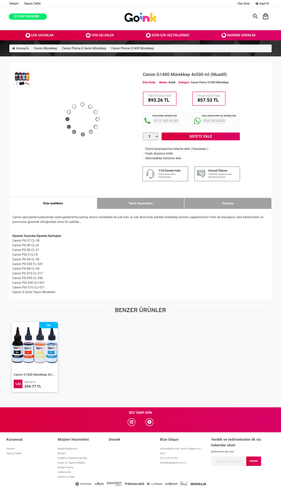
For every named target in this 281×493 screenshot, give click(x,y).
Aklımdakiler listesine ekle (162, 158)
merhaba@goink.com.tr (173, 462)
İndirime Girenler (238, 35)
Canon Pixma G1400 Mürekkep (132, 48)
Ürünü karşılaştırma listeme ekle (166, 149)
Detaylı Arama (65, 467)
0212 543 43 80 (168, 458)
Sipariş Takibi (32, 3)
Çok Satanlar (40, 35)
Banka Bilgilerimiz (68, 448)
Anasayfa (20, 48)
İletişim (14, 3)
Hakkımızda (64, 472)
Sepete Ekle (200, 136)
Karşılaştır (199, 149)
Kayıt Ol (262, 3)
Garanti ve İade (66, 476)
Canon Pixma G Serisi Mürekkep (84, 48)
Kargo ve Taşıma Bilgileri (71, 462)
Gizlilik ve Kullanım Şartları (72, 458)
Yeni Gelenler (100, 35)
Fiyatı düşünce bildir (158, 153)
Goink (171, 82)
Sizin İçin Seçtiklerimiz (167, 35)
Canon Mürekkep (45, 48)
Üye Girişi (243, 3)
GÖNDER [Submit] (253, 461)
